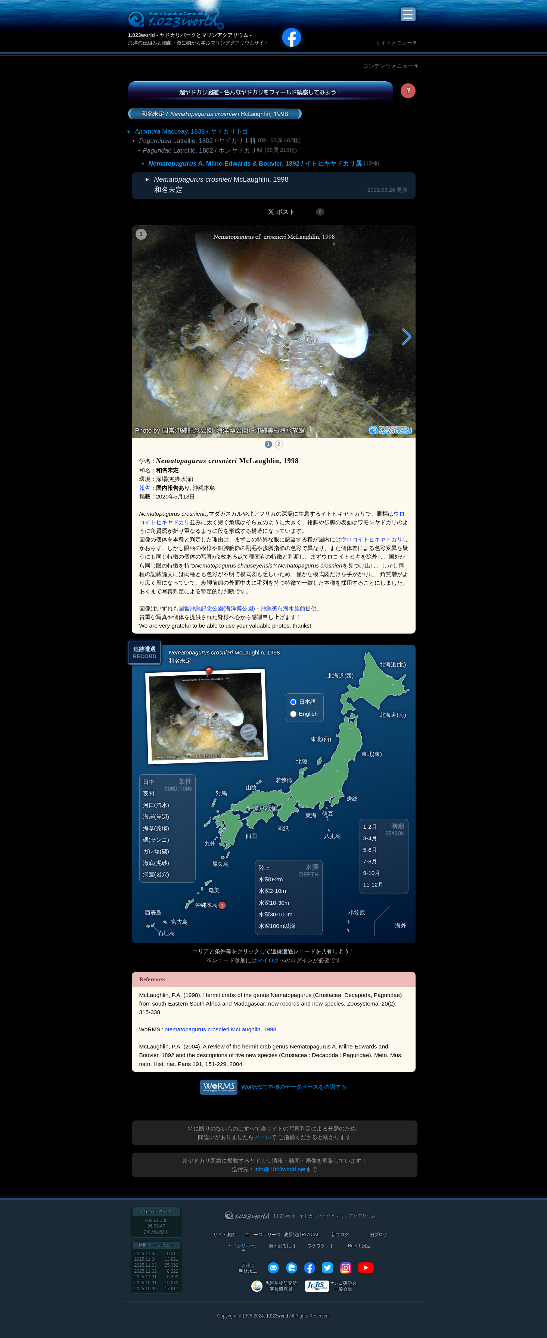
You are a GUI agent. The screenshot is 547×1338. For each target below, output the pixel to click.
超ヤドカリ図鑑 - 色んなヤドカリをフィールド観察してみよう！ (260, 92)
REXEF (291, 1267)
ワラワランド (320, 1246)
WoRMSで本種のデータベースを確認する (293, 1087)
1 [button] (268, 444)
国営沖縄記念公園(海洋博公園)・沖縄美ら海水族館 (241, 608)
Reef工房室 (359, 1246)
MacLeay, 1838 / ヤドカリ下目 (191, 131)
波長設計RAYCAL (301, 1234)
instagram (345, 1267)
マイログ (268, 960)
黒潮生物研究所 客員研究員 (281, 1286)
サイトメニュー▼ (396, 43)
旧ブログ (379, 1234)
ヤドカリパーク (243, 1246)
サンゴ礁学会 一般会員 (343, 1286)
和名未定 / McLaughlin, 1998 (214, 113)
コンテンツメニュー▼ (391, 66)
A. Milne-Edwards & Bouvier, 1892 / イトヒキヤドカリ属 (255, 163)
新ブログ (340, 1234)
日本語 (307, 701)
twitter (327, 1267)
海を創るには (282, 1246)
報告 (144, 488)
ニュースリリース (263, 1234)
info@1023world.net (279, 1169)
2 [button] (278, 444)
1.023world (277, 1316)
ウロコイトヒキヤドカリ (372, 539)
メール (262, 1137)
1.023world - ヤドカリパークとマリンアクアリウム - (190, 35)
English (308, 713)
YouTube (366, 1267)
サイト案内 (224, 1234)
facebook (309, 1267)
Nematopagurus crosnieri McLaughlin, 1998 (220, 1029)
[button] (407, 337)
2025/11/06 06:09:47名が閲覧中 (156, 1226)
